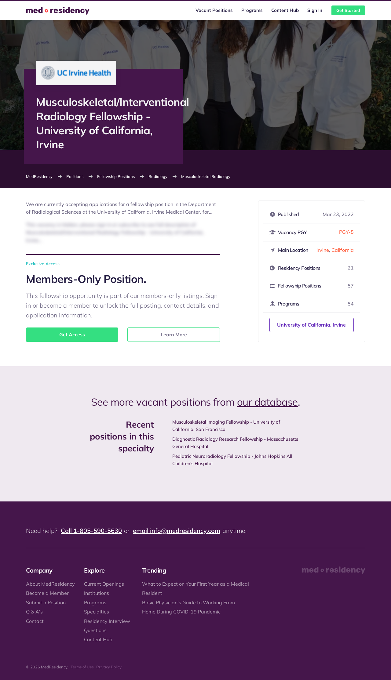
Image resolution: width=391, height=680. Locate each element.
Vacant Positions (214, 10)
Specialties (96, 612)
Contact (35, 621)
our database (267, 402)
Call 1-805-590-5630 (91, 530)
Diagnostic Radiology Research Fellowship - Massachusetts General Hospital (235, 442)
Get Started (348, 10)
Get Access (72, 334)
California (342, 250)
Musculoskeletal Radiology (205, 176)
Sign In (314, 10)
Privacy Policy (109, 666)
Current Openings (104, 584)
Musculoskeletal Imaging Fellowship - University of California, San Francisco (226, 425)
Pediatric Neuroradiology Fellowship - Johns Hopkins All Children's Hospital (232, 459)
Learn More (174, 334)
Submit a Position (46, 602)
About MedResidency (50, 584)
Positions (74, 176)
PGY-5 (346, 232)
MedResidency (39, 176)
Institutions (96, 593)
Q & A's (34, 612)
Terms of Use (82, 666)
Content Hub (285, 10)
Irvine (322, 250)
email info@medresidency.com (176, 530)
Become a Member (47, 593)
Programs (252, 10)
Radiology (157, 176)
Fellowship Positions (116, 176)
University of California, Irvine (311, 325)
